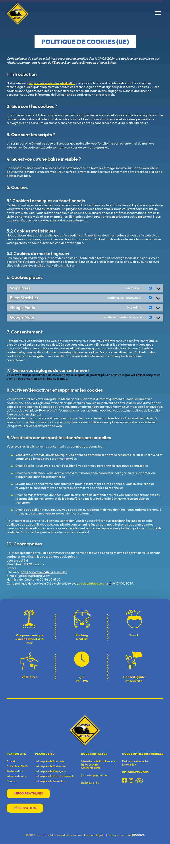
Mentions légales (95, 835)
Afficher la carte (90, 767)
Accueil (11, 761)
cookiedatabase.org (93, 583)
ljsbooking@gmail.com (95, 775)
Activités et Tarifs (17, 766)
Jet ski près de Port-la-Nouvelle (54, 776)
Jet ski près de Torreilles (50, 781)
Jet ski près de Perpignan (50, 771)
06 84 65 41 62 (90, 783)
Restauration (15, 771)
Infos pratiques (16, 776)
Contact (12, 781)
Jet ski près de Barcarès (49, 761)
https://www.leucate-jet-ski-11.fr (52, 83)
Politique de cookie (119, 835)
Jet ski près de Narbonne (50, 766)
